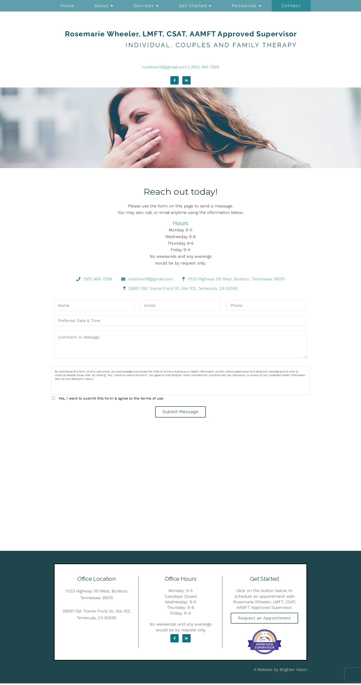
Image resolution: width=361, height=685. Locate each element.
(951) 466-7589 (205, 66)
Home (67, 5)
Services (144, 5)
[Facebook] (174, 80)
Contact (291, 5)
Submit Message (180, 412)
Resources (244, 5)
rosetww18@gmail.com (164, 66)
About (101, 5)
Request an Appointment (264, 619)
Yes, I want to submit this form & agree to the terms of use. (111, 398)
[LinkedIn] (186, 80)
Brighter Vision (293, 671)
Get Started (193, 5)
